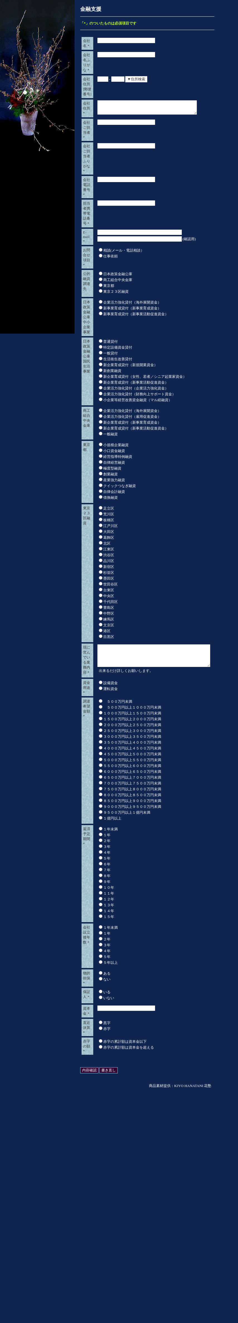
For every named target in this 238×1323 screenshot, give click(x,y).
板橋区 (104, 698)
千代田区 (106, 780)
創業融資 (106, 652)
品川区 (104, 739)
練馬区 (104, 797)
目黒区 (104, 815)
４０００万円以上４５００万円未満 (128, 956)
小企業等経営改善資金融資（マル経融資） (133, 563)
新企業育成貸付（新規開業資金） (126, 528)
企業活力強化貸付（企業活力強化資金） (131, 551)
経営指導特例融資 (113, 635)
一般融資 (106, 602)
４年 (102, 1060)
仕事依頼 (106, 363)
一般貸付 (106, 516)
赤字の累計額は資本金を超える (124, 1274)
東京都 (104, 403)
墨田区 (104, 756)
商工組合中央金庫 (113, 397)
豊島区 (104, 786)
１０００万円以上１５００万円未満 (128, 921)
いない (104, 1211)
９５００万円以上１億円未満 (122, 1020)
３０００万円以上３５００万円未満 (128, 944)
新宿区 (104, 745)
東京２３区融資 (111, 409)
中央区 (104, 774)
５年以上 (106, 1170)
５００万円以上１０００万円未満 (128, 915)
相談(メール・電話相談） (119, 357)
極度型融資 (108, 646)
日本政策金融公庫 (113, 391)
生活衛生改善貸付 (113, 522)
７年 (102, 1078)
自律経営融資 (110, 641)
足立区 (104, 686)
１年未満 (106, 1037)
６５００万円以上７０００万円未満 (128, 985)
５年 (102, 1066)
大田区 (104, 710)
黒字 (102, 1244)
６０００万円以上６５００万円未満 (128, 979)
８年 (102, 1083)
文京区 (104, 803)
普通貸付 (106, 505)
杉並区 (104, 751)
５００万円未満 (113, 909)
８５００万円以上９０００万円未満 (128, 1008)
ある (102, 1181)
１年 (102, 1043)
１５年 (104, 1124)
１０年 (104, 1095)
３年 (102, 1054)
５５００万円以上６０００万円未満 (128, 973)
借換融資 (106, 676)
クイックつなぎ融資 (115, 664)
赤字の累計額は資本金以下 (120, 1268)
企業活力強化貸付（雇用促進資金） (128, 585)
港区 (102, 809)
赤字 (102, 1249)
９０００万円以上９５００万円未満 (128, 1014)
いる (102, 1205)
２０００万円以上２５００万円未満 (128, 932)
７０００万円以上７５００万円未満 (128, 991)
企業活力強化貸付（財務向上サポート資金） (135, 557)
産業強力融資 (110, 658)
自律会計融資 (110, 670)
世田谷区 (106, 762)
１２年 (104, 1107)
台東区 (104, 768)
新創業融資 (108, 534)
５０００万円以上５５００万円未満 (128, 967)
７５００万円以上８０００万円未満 (128, 997)
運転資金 (106, 891)
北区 (102, 721)
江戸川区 (106, 704)
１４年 (104, 1118)
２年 (102, 1048)
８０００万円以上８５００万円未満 (128, 1003)
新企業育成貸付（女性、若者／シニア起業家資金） (140, 540)
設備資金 (106, 885)
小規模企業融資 (111, 623)
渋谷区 (104, 733)
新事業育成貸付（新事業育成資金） (128, 436)
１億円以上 (108, 1026)
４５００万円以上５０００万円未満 (128, 962)
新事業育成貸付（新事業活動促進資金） (131, 442)
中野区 (104, 792)
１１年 (104, 1101)
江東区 (104, 727)
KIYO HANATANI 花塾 (193, 1317)
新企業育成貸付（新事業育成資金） (128, 591)
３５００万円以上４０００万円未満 (128, 950)
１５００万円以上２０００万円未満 (128, 927)
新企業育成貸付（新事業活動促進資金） (131, 545)
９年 (102, 1089)
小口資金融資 (110, 629)
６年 (102, 1072)
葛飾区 (104, 716)
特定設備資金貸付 (113, 510)
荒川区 (104, 692)
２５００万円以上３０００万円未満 (128, 938)
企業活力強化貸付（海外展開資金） (128, 430)
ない (102, 1187)
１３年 (104, 1113)
